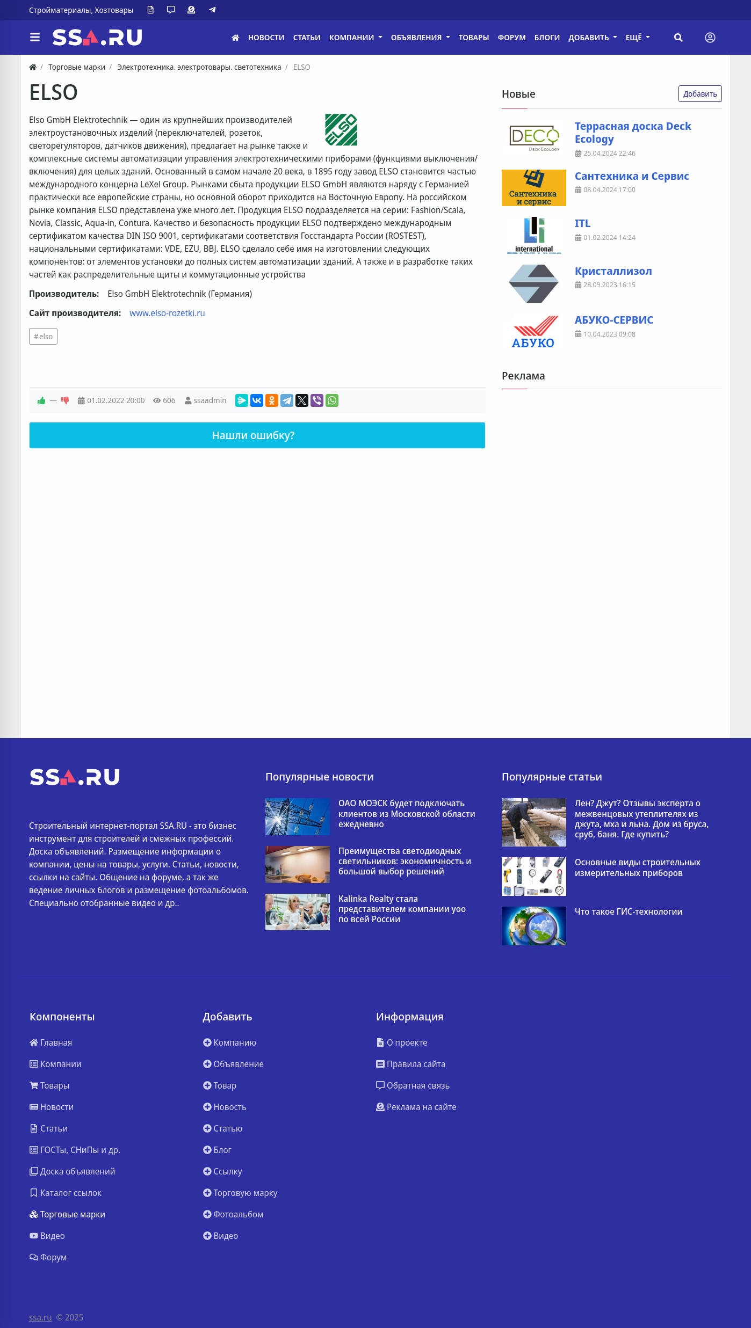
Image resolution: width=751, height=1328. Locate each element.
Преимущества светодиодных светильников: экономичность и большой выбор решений (404, 861)
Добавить (700, 94)
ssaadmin (209, 400)
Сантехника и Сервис (632, 176)
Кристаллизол (613, 271)
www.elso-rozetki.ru (167, 313)
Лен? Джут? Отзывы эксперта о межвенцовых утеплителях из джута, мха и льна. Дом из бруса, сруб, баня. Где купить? (642, 819)
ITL (583, 223)
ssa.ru (40, 1317)
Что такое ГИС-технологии (629, 912)
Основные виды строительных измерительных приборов (638, 867)
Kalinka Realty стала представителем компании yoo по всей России (402, 909)
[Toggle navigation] (710, 37)
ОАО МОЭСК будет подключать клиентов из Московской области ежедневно (406, 813)
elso (46, 336)
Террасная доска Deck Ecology (633, 132)
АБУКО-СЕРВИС (614, 319)
